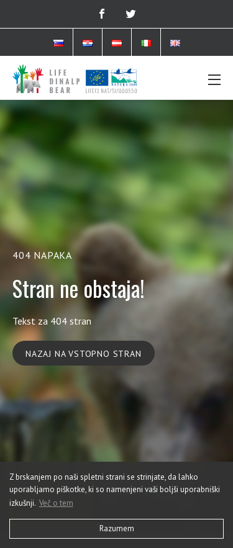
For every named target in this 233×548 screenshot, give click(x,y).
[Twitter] (131, 14)
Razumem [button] (116, 528)
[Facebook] (102, 14)
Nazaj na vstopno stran (83, 353)
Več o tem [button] (56, 503)
